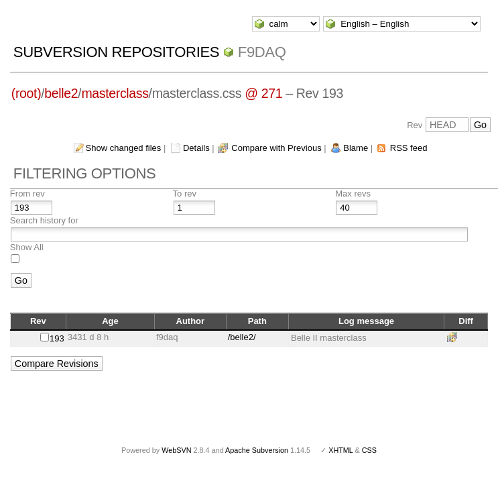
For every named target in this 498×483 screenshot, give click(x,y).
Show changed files (124, 148)
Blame (355, 148)
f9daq (262, 52)
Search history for (44, 220)
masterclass (114, 93)
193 (57, 338)
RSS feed (409, 148)
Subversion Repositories (116, 52)
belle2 (61, 93)
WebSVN (176, 450)
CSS (369, 450)
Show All (27, 247)
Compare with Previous (276, 148)
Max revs (353, 194)
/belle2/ (242, 337)
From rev (27, 194)
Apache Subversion (256, 450)
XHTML (340, 450)
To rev (184, 194)
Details (196, 148)
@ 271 (263, 93)
